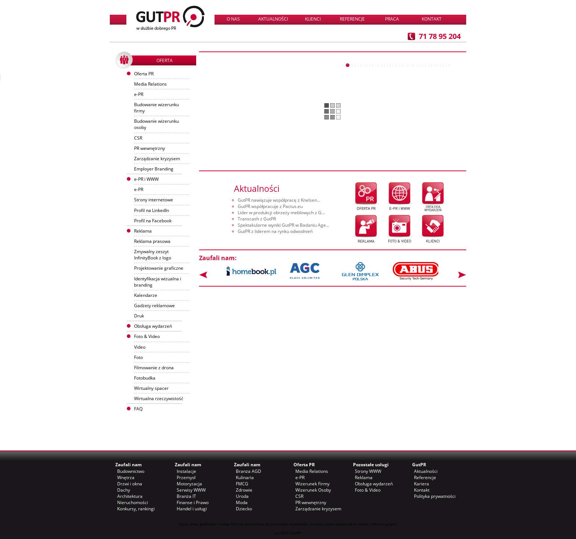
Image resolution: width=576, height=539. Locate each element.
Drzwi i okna (129, 484)
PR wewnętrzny (149, 148)
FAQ (138, 409)
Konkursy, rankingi (136, 509)
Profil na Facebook (153, 221)
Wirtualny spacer (151, 388)
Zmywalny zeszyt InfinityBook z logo (152, 254)
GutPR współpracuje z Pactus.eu (270, 206)
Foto (138, 357)
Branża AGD (248, 471)
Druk (139, 316)
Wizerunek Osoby (313, 490)
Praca (392, 19)
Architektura (130, 496)
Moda (242, 502)
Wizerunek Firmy (312, 484)
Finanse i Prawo (193, 502)
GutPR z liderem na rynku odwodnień (275, 231)
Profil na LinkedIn (151, 210)
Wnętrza (125, 477)
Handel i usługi (192, 509)
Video (139, 347)
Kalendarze (145, 295)
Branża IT (186, 496)
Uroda (242, 496)
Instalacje (186, 471)
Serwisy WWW (191, 490)
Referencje (352, 19)
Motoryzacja (189, 484)
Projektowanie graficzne (158, 268)
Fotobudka (144, 378)
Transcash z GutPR (257, 219)
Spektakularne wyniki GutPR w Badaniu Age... (283, 225)
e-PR (138, 94)
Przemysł (186, 477)
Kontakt (432, 19)
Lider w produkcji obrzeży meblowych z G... (281, 212)
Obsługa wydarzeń (153, 326)
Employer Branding (153, 169)
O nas (233, 19)
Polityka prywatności (435, 496)
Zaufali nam (128, 464)
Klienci (313, 19)
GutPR (419, 464)
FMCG (242, 484)
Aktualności (273, 19)
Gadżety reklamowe (154, 305)
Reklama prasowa (152, 241)
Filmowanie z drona (154, 367)
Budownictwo (130, 471)
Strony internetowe (153, 200)
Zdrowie (244, 490)
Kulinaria (245, 477)
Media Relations (150, 84)
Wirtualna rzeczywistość (158, 398)
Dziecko (244, 509)
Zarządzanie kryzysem (157, 158)
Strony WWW (368, 471)
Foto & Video (368, 490)
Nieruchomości (132, 502)
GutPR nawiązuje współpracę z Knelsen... (279, 200)
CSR (138, 138)
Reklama (363, 477)
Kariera (421, 484)
